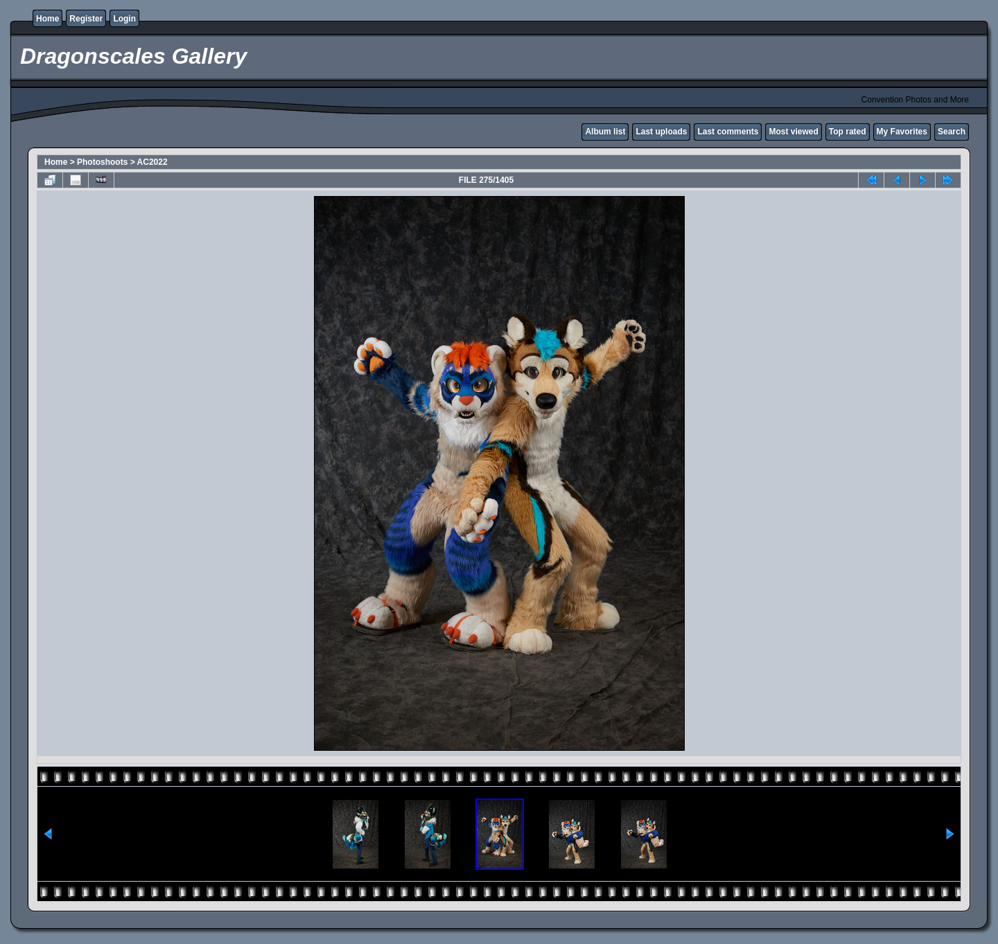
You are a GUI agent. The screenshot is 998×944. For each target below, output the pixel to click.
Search (951, 131)
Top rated (847, 131)
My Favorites (902, 131)
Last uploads (661, 131)
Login (124, 19)
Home (47, 19)
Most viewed (793, 131)
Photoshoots (102, 162)
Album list (605, 131)
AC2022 (152, 162)
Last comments (727, 131)
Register (86, 19)
